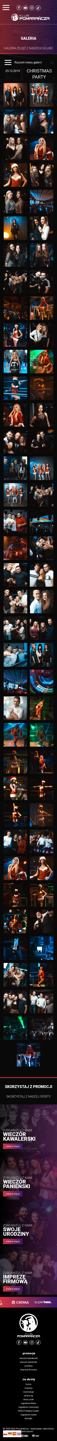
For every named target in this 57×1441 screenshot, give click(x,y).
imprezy (29, 1388)
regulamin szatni (29, 1414)
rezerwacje (28, 1392)
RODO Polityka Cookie (28, 1411)
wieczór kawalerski (28, 1358)
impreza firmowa (28, 1369)
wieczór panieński (28, 1362)
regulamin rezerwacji (28, 1407)
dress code (28, 1399)
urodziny (28, 1366)
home (28, 1384)
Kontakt (28, 1418)
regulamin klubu (28, 1403)
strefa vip (28, 1395)
